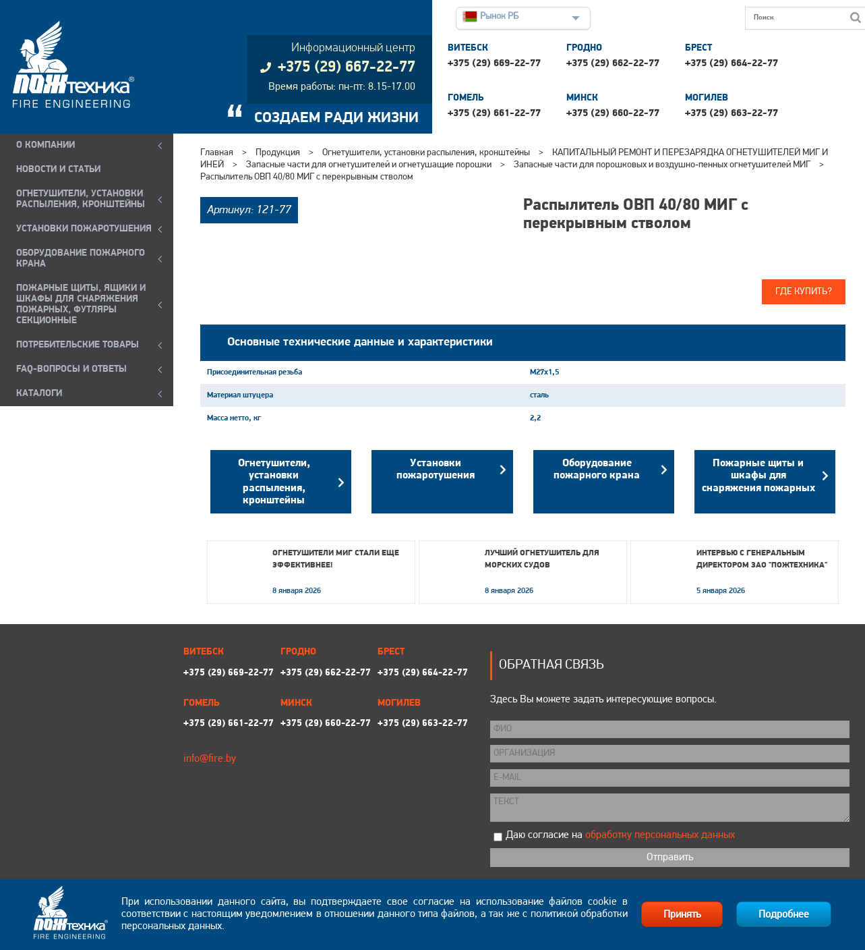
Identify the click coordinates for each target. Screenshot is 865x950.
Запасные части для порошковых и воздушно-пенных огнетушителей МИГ (662, 165)
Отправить (670, 857)
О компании (45, 145)
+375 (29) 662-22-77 (612, 64)
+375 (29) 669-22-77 (494, 64)
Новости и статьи (58, 170)
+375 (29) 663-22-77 (731, 114)
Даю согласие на (620, 835)
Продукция (278, 153)
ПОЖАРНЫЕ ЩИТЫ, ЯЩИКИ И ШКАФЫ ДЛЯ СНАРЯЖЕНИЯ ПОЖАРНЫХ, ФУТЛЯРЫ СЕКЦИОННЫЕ (81, 304)
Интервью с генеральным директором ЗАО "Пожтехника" (761, 559)
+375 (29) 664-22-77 (731, 64)
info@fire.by (209, 759)
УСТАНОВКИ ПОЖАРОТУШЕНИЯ (84, 229)
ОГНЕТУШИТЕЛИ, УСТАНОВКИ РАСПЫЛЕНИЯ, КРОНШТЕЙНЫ (80, 199)
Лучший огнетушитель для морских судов (542, 559)
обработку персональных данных (660, 835)
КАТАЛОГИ (39, 394)
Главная (216, 153)
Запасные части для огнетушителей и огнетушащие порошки (368, 165)
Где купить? (803, 292)
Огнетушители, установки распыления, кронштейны (426, 153)
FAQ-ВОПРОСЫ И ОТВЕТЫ (71, 369)
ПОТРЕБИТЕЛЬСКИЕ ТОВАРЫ (77, 345)
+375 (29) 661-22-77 (494, 114)
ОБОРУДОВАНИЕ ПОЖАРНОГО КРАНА (80, 258)
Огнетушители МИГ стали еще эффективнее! (335, 559)
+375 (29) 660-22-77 (612, 114)
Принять (681, 915)
